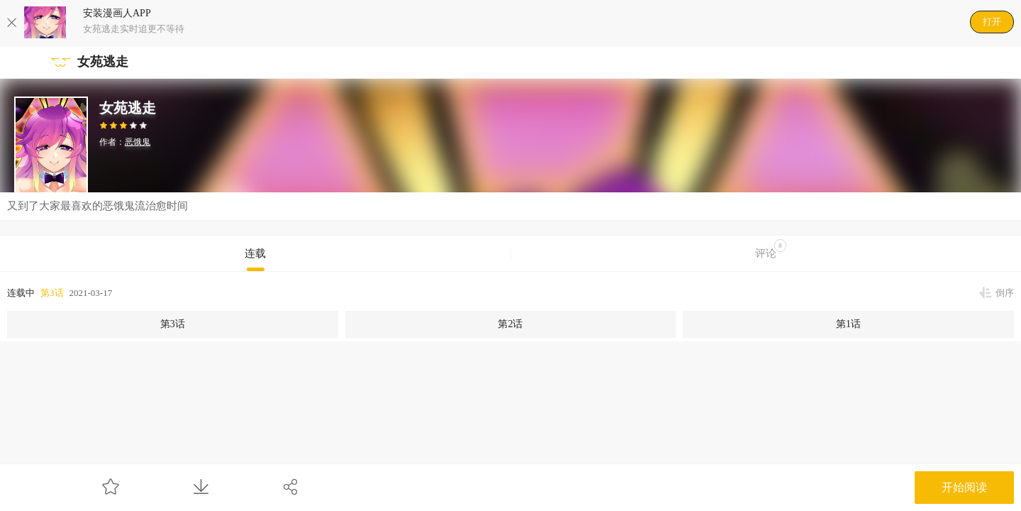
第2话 (510, 324)
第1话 (848, 324)
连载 (255, 253)
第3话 (52, 292)
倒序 (1004, 292)
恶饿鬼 (137, 142)
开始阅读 (964, 487)
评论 (770, 249)
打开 (992, 21)
